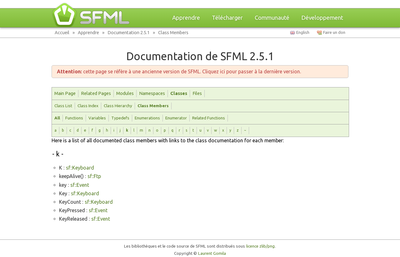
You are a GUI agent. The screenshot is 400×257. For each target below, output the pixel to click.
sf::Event (79, 185)
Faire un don (334, 32)
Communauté (272, 17)
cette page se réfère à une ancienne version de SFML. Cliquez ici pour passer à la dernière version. (179, 71)
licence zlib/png (260, 246)
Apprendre (186, 17)
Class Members (173, 32)
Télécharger (227, 17)
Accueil (62, 32)
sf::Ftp (94, 176)
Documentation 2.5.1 (129, 32)
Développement (322, 17)
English (302, 32)
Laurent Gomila (212, 253)
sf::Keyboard (80, 167)
